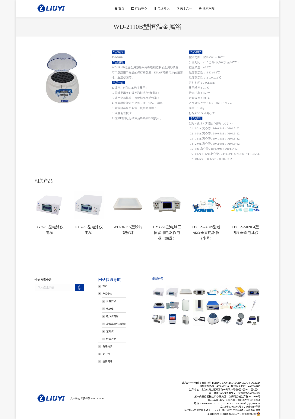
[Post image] (49, 204)
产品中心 (105, 293)
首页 (105, 286)
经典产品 (111, 338)
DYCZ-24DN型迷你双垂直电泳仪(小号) (206, 232)
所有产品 (111, 301)
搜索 (79, 287)
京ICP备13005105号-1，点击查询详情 (240, 406)
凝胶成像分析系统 (116, 323)
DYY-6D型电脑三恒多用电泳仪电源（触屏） (167, 232)
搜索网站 (107, 361)
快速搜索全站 (43, 279)
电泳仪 (110, 308)
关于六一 (107, 354)
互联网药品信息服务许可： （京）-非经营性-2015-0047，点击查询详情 (222, 410)
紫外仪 (110, 331)
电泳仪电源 (112, 316)
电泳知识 (107, 346)
